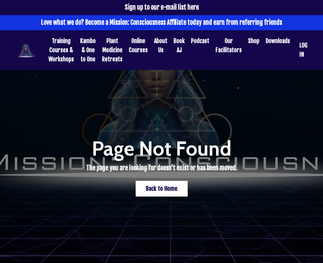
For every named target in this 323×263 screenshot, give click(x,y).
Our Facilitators (228, 45)
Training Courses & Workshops (61, 50)
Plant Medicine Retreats (112, 50)
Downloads (278, 40)
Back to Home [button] (162, 188)
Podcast (200, 40)
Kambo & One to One (88, 50)
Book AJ (179, 45)
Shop (253, 40)
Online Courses (138, 45)
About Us (160, 45)
